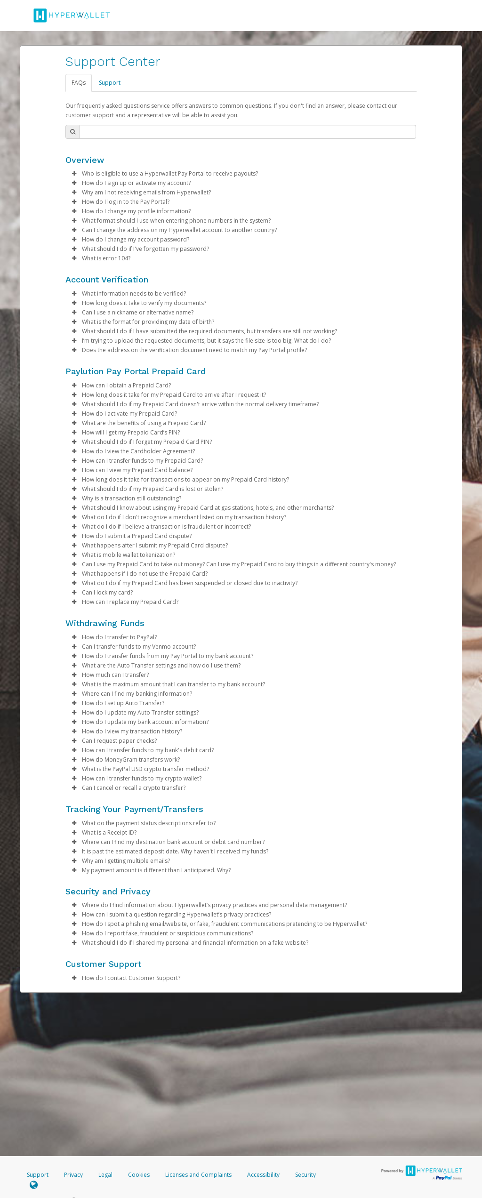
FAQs (79, 83)
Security (305, 1175)
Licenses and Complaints (199, 1175)
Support (109, 83)
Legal (105, 1175)
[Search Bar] (248, 132)
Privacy (73, 1175)
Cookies (139, 1175)
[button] (74, 174)
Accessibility (263, 1175)
